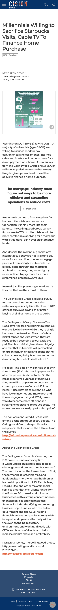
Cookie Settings (42, 601)
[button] (46, 4)
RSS (30, 601)
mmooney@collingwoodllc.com (22, 553)
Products (28, 577)
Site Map (22, 601)
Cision (33, 606)
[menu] (4, 4)
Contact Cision (29, 574)
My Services (28, 583)
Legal (13, 601)
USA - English (10, 55)
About (29, 580)
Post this (29, 208)
